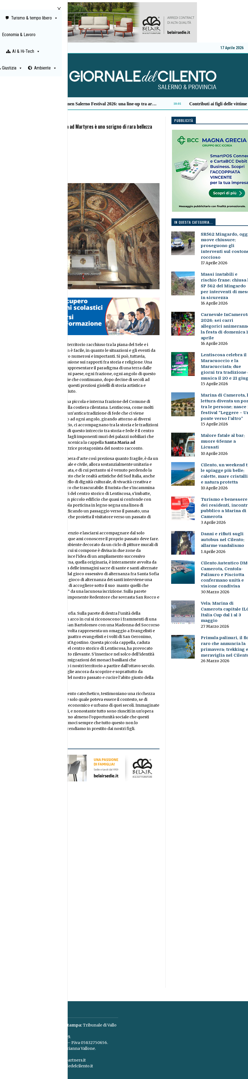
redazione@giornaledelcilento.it (61, 1065)
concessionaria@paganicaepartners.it (49, 1060)
